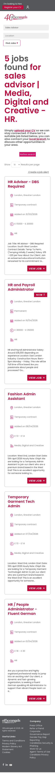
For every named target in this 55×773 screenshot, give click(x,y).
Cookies (6, 752)
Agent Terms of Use (40, 751)
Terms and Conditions (13, 740)
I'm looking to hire (13, 3)
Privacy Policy (9, 743)
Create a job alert (38, 172)
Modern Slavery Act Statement (12, 748)
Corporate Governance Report (40, 733)
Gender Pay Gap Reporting (38, 739)
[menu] (16, 164)
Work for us (35, 748)
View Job (35, 268)
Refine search (27, 154)
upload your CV (24, 130)
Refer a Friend (37, 728)
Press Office (36, 725)
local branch (37, 139)
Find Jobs (11, 43)
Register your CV (12, 7)
